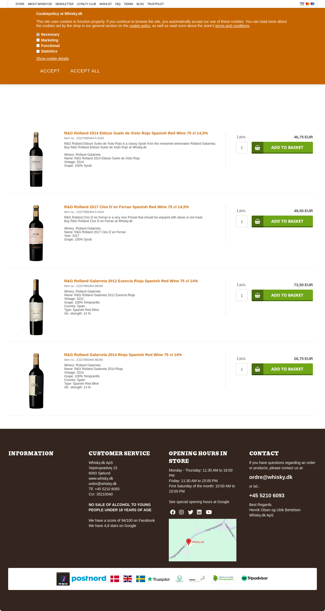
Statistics (49, 51)
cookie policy (139, 26)
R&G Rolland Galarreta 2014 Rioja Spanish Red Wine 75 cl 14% (123, 354)
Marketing (49, 40)
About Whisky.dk (40, 4)
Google (223, 502)
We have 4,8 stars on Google (112, 526)
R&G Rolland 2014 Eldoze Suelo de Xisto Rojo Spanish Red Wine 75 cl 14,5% (136, 133)
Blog (140, 4)
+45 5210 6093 (267, 495)
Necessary (50, 34)
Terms (128, 4)
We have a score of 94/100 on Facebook (122, 520)
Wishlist (105, 4)
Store (20, 4)
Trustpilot (155, 4)
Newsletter (64, 4)
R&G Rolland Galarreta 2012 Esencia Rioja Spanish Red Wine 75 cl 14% (131, 281)
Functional (50, 46)
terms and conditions (232, 26)
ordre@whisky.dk (103, 484)
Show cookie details (52, 58)
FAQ (117, 4)
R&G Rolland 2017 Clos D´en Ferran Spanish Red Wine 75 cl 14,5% (126, 207)
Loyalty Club (86, 4)
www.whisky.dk (101, 478)
